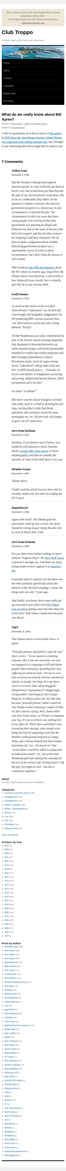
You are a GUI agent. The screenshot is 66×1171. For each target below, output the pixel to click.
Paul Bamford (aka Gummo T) (17, 1025)
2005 (7, 924)
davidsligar (9, 1131)
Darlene (8, 1127)
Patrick (8, 1037)
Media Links (10, 93)
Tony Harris (10, 970)
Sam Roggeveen (11, 1155)
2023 (7, 853)
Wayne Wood (10, 994)
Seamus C (9, 1100)
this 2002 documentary (42, 267)
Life (6, 820)
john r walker (10, 1033)
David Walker (10, 978)
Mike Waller (10, 1139)
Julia (7, 1096)
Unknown (9, 1017)
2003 (7, 932)
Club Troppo (17, 32)
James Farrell (10, 966)
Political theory (11, 828)
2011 (7, 900)
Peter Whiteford (11, 1060)
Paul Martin (10, 1123)
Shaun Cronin (10, 1049)
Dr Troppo (9, 1056)
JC (6, 1104)
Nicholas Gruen (40, 124)
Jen (6, 1119)
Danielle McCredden (13, 1080)
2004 (7, 928)
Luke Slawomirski (12, 1108)
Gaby (7, 1092)
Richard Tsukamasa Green (16, 982)
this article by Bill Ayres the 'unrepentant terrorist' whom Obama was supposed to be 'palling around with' (32, 137)
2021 (7, 861)
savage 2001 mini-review (34, 450)
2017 (7, 877)
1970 (7, 936)
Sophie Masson (11, 1001)
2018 (7, 873)
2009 (7, 908)
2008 (7, 912)
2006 (7, 920)
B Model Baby (11, 1084)
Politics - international (14, 808)
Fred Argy (9, 986)
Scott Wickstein (11, 1013)
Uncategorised (18, 127)
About (7, 70)
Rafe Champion (11, 1041)
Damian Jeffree (11, 1088)
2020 (7, 865)
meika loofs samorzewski (15, 1151)
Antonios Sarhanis (12, 1064)
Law (6, 816)
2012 (7, 896)
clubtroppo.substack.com (33, 22)
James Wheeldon (12, 1116)
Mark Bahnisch (11, 962)
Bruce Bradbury (11, 1068)
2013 (7, 892)
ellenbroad (9, 1135)
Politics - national (12, 805)
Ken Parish (9, 950)
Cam (7, 1005)
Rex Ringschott (11, 997)
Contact (7, 78)
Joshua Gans (10, 1147)
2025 (7, 845)
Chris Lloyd (10, 1021)
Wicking (8, 990)
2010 (7, 904)
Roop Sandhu (10, 1053)
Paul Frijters (10, 958)
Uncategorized (11, 797)
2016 (7, 880)
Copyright (8, 85)
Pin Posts (8, 101)
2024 (7, 849)
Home (7, 63)
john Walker (10, 1076)
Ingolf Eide (9, 1009)
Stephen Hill (10, 1029)
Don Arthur (9, 954)
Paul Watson (10, 1112)
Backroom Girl (11, 1072)
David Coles (10, 1143)
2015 (7, 885)
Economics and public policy (17, 793)
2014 (7, 888)
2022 (7, 857)
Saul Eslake (9, 1045)
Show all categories (10, 835)
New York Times (54, 557)
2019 (7, 869)
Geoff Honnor (10, 974)
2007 (7, 916)
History (8, 812)
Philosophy (9, 824)
